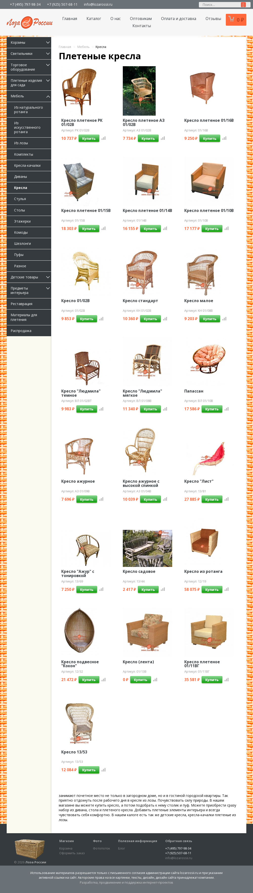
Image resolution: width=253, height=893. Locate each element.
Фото (97, 841)
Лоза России (35, 862)
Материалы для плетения (24, 317)
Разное (20, 266)
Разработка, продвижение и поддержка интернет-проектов (126, 882)
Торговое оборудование (31, 67)
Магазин (66, 841)
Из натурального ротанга (28, 109)
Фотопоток (101, 848)
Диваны (20, 176)
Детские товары (31, 277)
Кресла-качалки (27, 165)
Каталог (93, 18)
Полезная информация (137, 841)
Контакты (141, 25)
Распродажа (21, 330)
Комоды (21, 232)
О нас (115, 18)
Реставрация (21, 303)
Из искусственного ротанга (27, 127)
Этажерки (22, 221)
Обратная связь (178, 841)
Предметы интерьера (31, 290)
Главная (69, 18)
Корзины (31, 42)
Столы (19, 210)
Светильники (31, 53)
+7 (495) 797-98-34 (25, 4)
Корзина (65, 848)
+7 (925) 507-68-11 (62, 4)
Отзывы (213, 18)
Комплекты (23, 154)
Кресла (20, 187)
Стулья (20, 198)
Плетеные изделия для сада (31, 82)
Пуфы (18, 254)
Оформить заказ (72, 853)
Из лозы (21, 143)
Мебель (31, 96)
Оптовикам (141, 18)
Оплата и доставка (178, 18)
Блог (121, 848)
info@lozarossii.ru (98, 4)
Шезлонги (22, 243)
